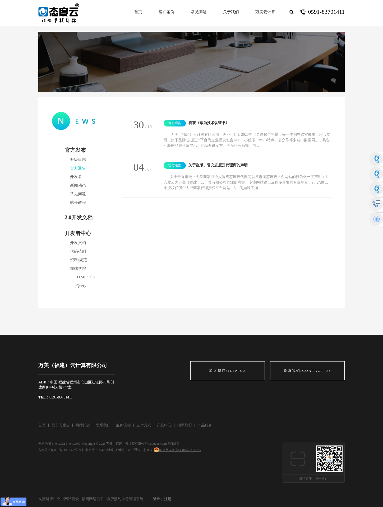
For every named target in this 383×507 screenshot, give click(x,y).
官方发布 (75, 150)
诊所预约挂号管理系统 (125, 499)
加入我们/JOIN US (227, 371)
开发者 (76, 177)
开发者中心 (78, 233)
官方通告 (78, 168)
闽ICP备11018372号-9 (66, 450)
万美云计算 (106, 450)
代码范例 (78, 251)
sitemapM (58, 443)
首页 (138, 12)
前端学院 (78, 268)
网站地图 (44, 443)
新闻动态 (78, 185)
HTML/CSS (85, 277)
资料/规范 (78, 260)
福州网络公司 (93, 499)
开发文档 (78, 243)
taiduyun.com (157, 443)
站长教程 (78, 202)
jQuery (80, 286)
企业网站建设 (68, 499)
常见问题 (78, 194)
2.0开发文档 (79, 217)
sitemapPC (73, 443)
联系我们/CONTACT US (307, 371)
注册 (168, 499)
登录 (156, 499)
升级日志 (78, 159)
